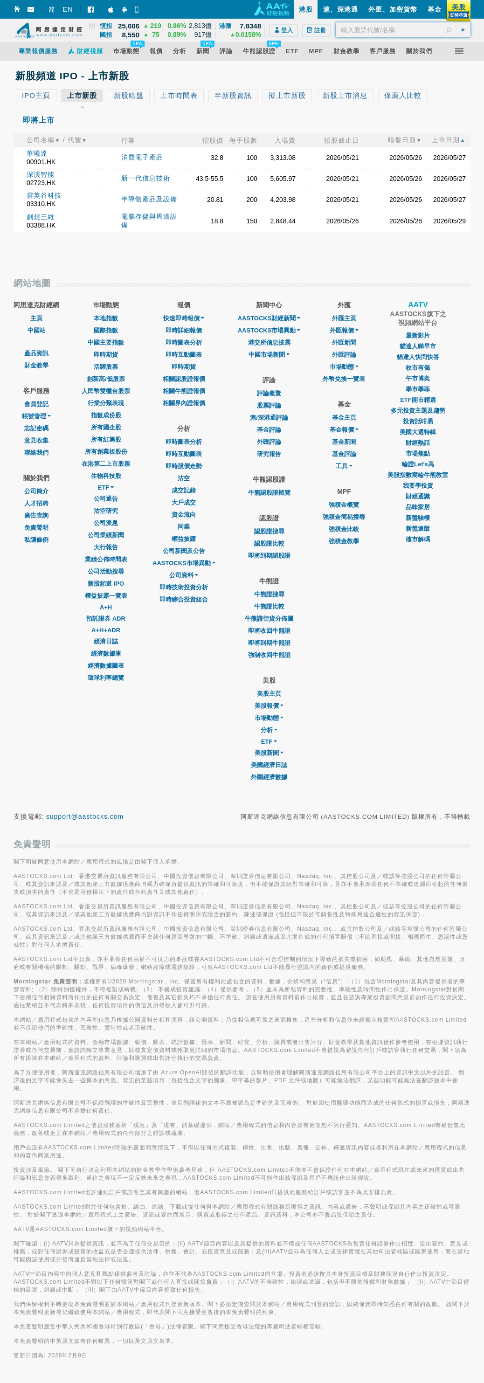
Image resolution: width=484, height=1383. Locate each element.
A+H (106, 607)
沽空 (184, 478)
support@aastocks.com (85, 816)
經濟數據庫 (106, 653)
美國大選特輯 (418, 432)
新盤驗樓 (418, 517)
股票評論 (269, 405)
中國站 (37, 330)
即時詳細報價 (184, 330)
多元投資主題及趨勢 (418, 410)
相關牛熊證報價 (184, 390)
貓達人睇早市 (418, 346)
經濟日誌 (106, 641)
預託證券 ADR (105, 618)
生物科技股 (106, 475)
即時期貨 (106, 354)
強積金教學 (344, 541)
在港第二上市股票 (106, 463)
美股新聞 (269, 752)
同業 (184, 526)
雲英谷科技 (44, 195)
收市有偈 (418, 367)
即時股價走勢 (184, 466)
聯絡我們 (36, 452)
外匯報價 (344, 330)
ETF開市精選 (418, 399)
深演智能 (41, 174)
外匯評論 (269, 441)
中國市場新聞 (269, 354)
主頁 (36, 318)
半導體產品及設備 (149, 199)
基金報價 (344, 429)
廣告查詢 (36, 515)
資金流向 (184, 514)
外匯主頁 (344, 318)
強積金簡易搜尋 (344, 516)
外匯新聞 (344, 342)
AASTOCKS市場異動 (183, 563)
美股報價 (269, 705)
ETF (106, 487)
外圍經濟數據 (269, 777)
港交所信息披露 (269, 342)
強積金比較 (344, 529)
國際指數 (106, 330)
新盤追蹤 (418, 528)
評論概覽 (269, 393)
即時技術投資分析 (183, 587)
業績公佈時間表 (106, 559)
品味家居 (418, 507)
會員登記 (36, 404)
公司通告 (106, 498)
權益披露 (184, 538)
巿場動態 (344, 366)
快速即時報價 (183, 318)
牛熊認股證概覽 (269, 492)
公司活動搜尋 (106, 571)
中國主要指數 (106, 342)
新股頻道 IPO (106, 583)
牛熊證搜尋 (269, 594)
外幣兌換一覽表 (344, 378)
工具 (344, 466)
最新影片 (418, 335)
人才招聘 (36, 503)
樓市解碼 (418, 539)
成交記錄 (184, 490)
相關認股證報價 (184, 378)
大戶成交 (184, 502)
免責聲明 (36, 527)
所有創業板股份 (106, 451)
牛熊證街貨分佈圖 (269, 618)
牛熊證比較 (269, 606)
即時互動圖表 (184, 354)
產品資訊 (36, 353)
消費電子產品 (142, 157)
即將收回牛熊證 (269, 630)
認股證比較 (269, 543)
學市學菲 (418, 389)
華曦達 (37, 153)
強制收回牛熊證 (269, 654)
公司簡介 (36, 491)
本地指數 (106, 318)
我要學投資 (418, 485)
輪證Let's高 (418, 464)
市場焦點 (418, 453)
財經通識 (418, 496)
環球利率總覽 (106, 677)
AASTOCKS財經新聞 (269, 318)
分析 (269, 729)
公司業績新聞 (106, 535)
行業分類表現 (106, 403)
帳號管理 (36, 416)
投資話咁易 (418, 421)
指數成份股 (106, 415)
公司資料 (183, 575)
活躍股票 (106, 366)
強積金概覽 (344, 504)
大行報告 (106, 547)
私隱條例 (36, 539)
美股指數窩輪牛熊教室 (417, 474)
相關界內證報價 (184, 403)
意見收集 (36, 440)
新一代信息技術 (145, 178)
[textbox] (403, 29)
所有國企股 (106, 427)
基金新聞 (344, 441)
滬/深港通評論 (269, 417)
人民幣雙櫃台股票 (106, 390)
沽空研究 (106, 510)
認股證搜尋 (269, 531)
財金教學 (36, 365)
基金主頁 (344, 417)
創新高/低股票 (106, 378)
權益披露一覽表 (106, 595)
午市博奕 (418, 378)
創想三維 (41, 217)
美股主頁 (269, 693)
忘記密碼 (36, 428)
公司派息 (106, 522)
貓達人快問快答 (418, 356)
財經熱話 (418, 442)
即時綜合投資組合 (183, 599)
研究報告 (269, 453)
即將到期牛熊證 (269, 642)
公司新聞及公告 (184, 550)
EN (67, 9)
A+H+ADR (105, 630)
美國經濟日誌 (269, 764)
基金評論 (269, 429)
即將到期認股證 (269, 555)
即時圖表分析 (184, 342)
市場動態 (269, 717)
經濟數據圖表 (106, 665)
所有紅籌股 (106, 439)
